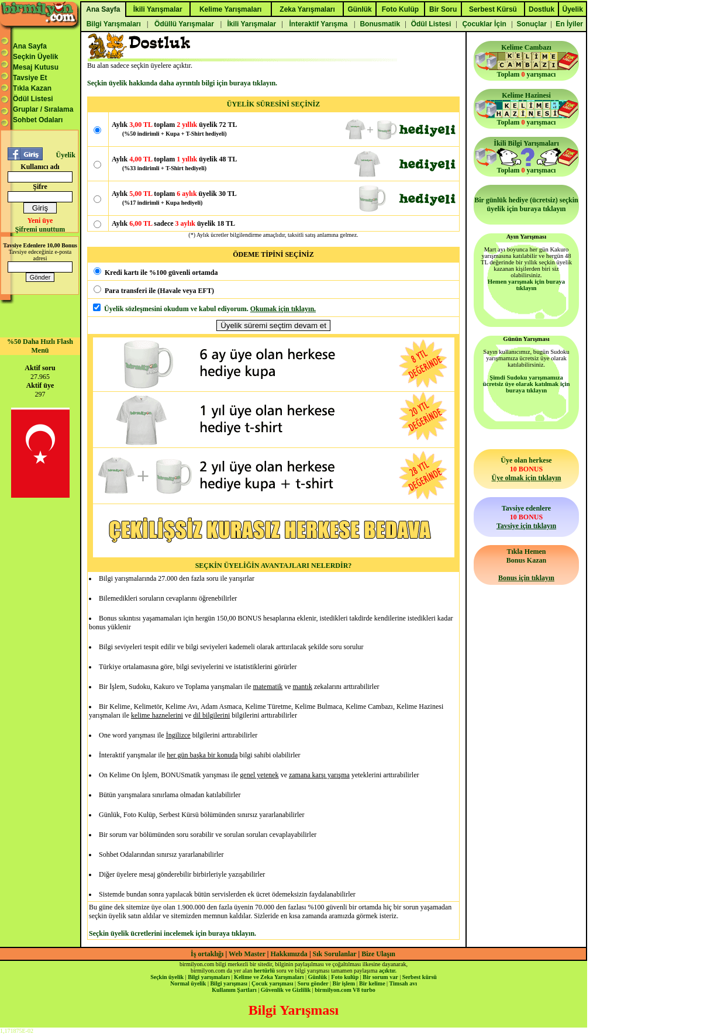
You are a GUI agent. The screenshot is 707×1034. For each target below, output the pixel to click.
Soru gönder (313, 983)
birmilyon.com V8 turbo (345, 990)
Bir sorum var (380, 977)
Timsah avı (403, 983)
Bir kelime (372, 983)
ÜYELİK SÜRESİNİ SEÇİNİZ (273, 104)
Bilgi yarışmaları (209, 977)
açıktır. (387, 970)
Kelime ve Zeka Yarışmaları (269, 977)
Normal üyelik (188, 983)
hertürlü (264, 970)
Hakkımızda (289, 954)
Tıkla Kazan (32, 88)
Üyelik (65, 155)
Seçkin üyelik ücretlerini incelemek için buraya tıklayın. (172, 933)
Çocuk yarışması (272, 983)
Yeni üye (40, 220)
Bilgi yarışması (228, 983)
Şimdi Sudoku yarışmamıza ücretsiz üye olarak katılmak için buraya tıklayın (526, 384)
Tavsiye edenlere (526, 517)
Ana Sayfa (30, 46)
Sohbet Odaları (38, 120)
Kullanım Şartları (234, 990)
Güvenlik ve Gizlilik (286, 990)
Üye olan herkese (526, 469)
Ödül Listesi (33, 99)
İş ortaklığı (207, 954)
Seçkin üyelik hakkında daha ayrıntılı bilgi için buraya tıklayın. (182, 83)
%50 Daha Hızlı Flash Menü (40, 345)
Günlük (317, 977)
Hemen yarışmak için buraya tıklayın (526, 284)
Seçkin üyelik (167, 977)
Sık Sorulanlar (335, 954)
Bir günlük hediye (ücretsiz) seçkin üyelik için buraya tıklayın (526, 204)
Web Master (248, 954)
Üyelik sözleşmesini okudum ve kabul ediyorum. (176, 309)
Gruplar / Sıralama (43, 109)
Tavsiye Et (30, 78)
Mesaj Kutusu (35, 67)
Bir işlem (344, 983)
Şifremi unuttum (40, 229)
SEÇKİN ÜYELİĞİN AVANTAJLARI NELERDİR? (273, 565)
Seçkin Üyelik (35, 57)
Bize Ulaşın (378, 954)
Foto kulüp (344, 977)
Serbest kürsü (419, 977)
